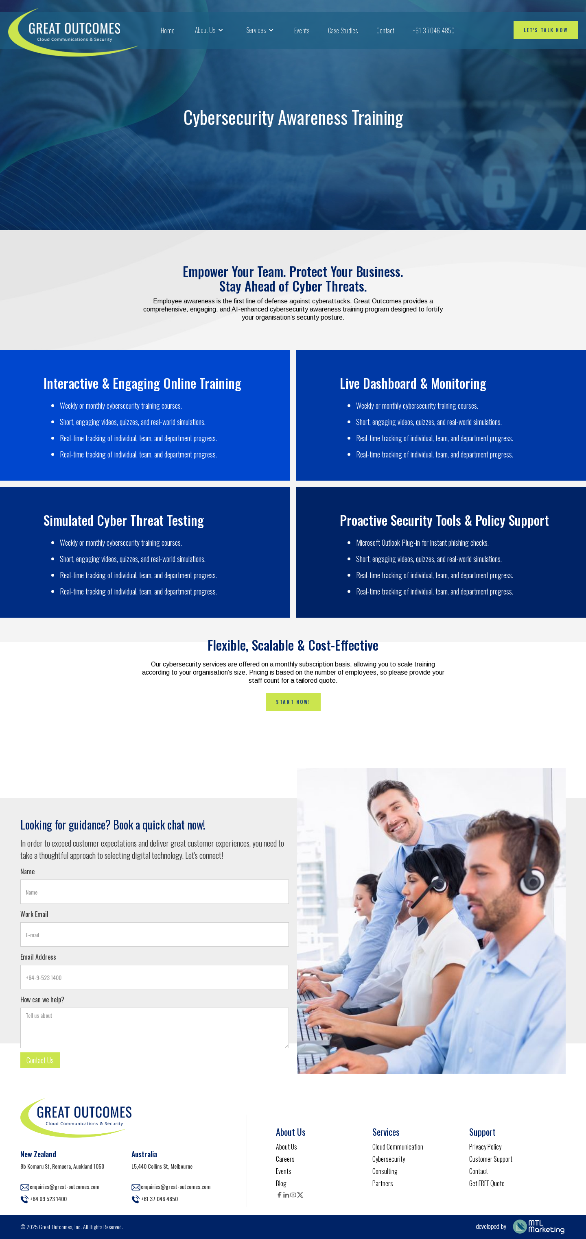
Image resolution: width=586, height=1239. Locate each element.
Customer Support (490, 1159)
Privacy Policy (485, 1147)
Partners (382, 1183)
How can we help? (42, 999)
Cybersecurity (388, 1159)
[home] (73, 30)
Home (168, 30)
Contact (385, 30)
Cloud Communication (397, 1147)
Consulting (385, 1171)
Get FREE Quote (487, 1183)
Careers (285, 1159)
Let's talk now (546, 29)
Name (27, 871)
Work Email (34, 914)
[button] (209, 30)
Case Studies (343, 30)
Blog (281, 1183)
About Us (286, 1147)
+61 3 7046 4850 (434, 30)
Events (302, 30)
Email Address (38, 957)
